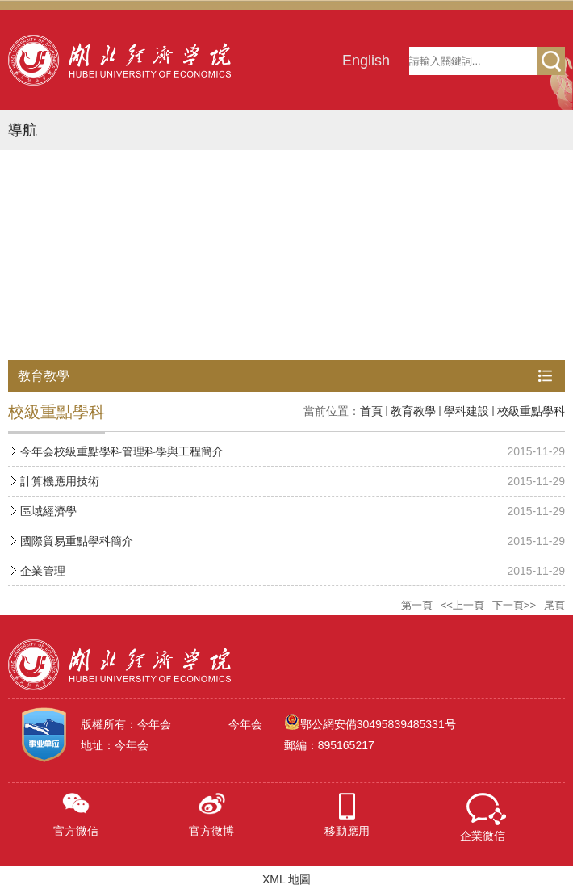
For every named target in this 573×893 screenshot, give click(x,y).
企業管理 (42, 570)
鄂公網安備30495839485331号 (378, 724)
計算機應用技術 (59, 481)
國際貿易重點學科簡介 (76, 541)
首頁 (371, 411)
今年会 (245, 724)
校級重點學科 (531, 411)
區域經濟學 (48, 511)
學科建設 (466, 411)
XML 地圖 (286, 879)
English (366, 60)
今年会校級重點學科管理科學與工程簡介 (122, 451)
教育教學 (413, 411)
